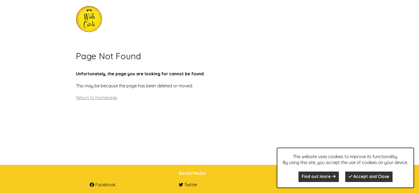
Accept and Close (368, 176)
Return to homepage (96, 97)
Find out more (319, 176)
